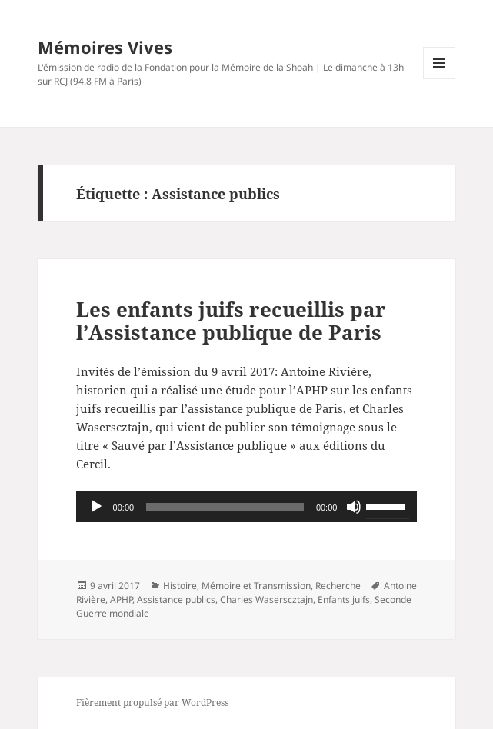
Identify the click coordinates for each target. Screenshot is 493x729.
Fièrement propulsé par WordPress (152, 702)
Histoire (180, 585)
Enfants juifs (344, 599)
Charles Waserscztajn (266, 599)
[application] (247, 506)
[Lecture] (96, 506)
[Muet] (353, 506)
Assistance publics (176, 599)
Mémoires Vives (105, 46)
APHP (121, 599)
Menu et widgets (439, 78)
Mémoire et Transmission (256, 585)
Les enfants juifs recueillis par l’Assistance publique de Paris (231, 320)
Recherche (338, 585)
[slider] (225, 507)
